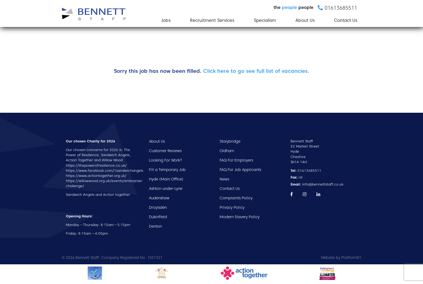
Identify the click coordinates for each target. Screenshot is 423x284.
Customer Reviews (165, 151)
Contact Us (345, 20)
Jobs (165, 20)
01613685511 (306, 171)
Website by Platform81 (341, 257)
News (224, 179)
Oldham (227, 151)
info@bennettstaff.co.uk (317, 184)
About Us (305, 20)
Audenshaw (159, 198)
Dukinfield (158, 217)
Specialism (265, 20)
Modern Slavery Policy (240, 217)
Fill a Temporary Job (167, 169)
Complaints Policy (236, 198)
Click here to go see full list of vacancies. (256, 71)
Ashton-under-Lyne (165, 188)
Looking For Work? (165, 160)
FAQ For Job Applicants (240, 169)
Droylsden (158, 207)
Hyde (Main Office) (166, 179)
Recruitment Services (212, 20)
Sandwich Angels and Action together (98, 195)
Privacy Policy (232, 207)
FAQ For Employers (236, 160)
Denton (155, 226)
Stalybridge (230, 141)
